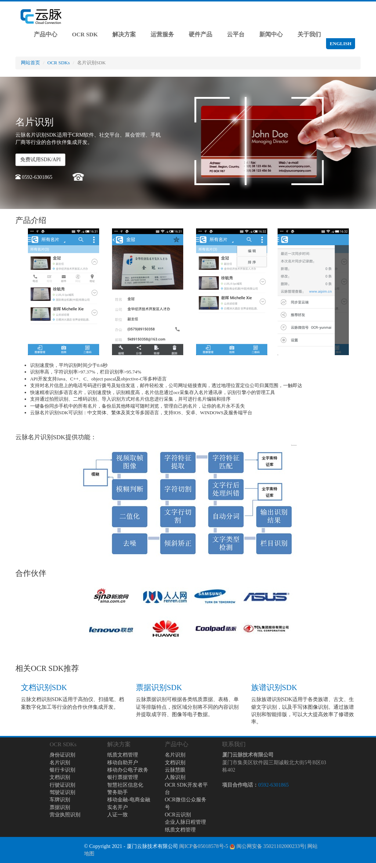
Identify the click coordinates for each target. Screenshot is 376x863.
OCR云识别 (178, 814)
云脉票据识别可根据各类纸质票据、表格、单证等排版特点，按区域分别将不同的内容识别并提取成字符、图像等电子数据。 (187, 706)
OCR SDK (85, 34)
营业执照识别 (65, 814)
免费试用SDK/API (40, 159)
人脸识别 (175, 777)
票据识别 (60, 807)
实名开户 (117, 807)
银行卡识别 (62, 770)
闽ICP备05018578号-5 (203, 846)
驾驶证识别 (62, 792)
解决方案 (124, 34)
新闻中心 (271, 34)
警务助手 (117, 792)
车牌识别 (60, 799)
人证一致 (117, 814)
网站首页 (30, 62)
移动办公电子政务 (127, 770)
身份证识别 (62, 755)
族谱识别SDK (274, 687)
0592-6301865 (273, 785)
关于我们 (309, 34)
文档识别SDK (44, 687)
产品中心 (45, 34)
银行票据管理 (122, 777)
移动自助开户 (122, 762)
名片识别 (60, 762)
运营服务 (162, 34)
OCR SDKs (58, 62)
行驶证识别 (62, 785)
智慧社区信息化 (125, 785)
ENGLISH (340, 43)
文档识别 (60, 777)
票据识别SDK (159, 687)
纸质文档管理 (122, 755)
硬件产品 (200, 34)
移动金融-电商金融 (128, 799)
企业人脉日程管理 (185, 822)
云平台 (236, 34)
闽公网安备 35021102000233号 (267, 846)
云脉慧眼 (175, 770)
